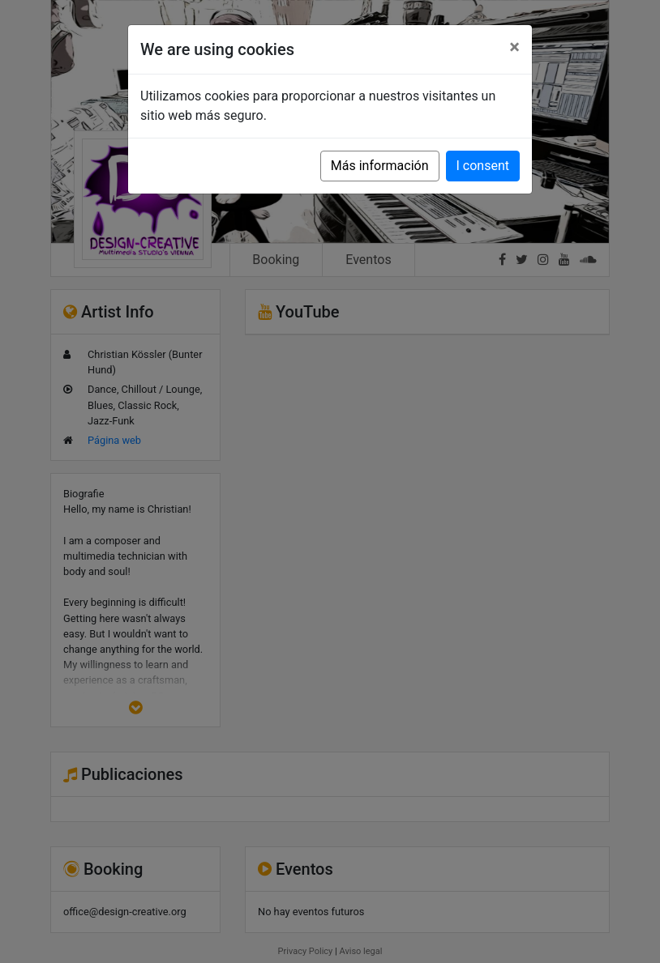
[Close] (514, 47)
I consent (482, 165)
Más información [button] (380, 165)
